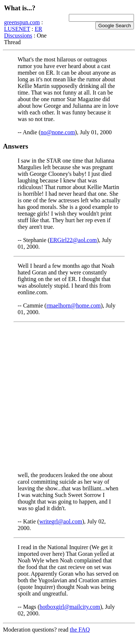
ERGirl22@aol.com (73, 240)
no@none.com (57, 132)
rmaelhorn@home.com (73, 305)
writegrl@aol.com (60, 521)
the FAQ (80, 629)
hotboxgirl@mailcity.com (70, 607)
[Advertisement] (69, 397)
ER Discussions (23, 32)
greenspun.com (22, 22)
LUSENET (17, 29)
